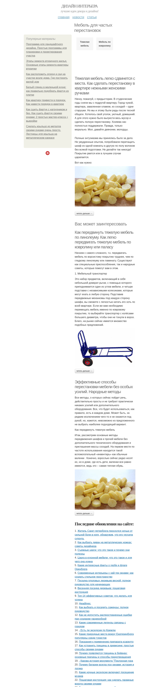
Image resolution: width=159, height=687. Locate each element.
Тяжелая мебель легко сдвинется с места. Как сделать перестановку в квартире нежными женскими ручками (105, 85)
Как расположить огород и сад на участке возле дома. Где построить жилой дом (47, 78)
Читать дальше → (84, 213)
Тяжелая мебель (84, 44)
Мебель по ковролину (105, 44)
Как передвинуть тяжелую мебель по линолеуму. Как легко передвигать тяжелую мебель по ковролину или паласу (104, 239)
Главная (64, 17)
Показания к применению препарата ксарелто (106, 641)
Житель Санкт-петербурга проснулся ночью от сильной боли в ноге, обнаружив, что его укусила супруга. (104, 535)
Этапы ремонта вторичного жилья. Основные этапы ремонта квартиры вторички (47, 65)
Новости (78, 17)
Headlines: (85, 603)
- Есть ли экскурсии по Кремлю (97, 630)
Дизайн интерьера (79, 6)
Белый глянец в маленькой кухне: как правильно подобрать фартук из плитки (47, 91)
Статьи (92, 17)
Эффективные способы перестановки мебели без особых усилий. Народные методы (104, 387)
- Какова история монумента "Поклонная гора (106, 660)
